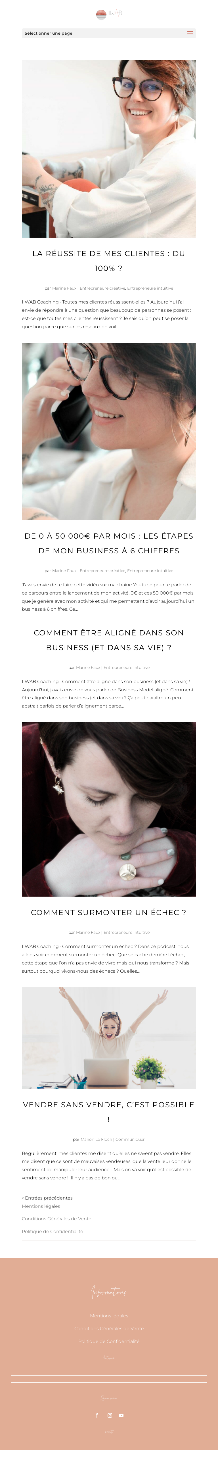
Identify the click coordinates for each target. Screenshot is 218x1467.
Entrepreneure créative (102, 288)
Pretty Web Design (77, 1458)
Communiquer (130, 1139)
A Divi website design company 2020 (148, 1458)
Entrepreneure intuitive (150, 288)
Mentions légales (41, 1206)
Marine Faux (64, 288)
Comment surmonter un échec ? (109, 912)
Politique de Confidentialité (52, 1231)
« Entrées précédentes (47, 1198)
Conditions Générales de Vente (56, 1218)
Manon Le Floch (96, 1139)
